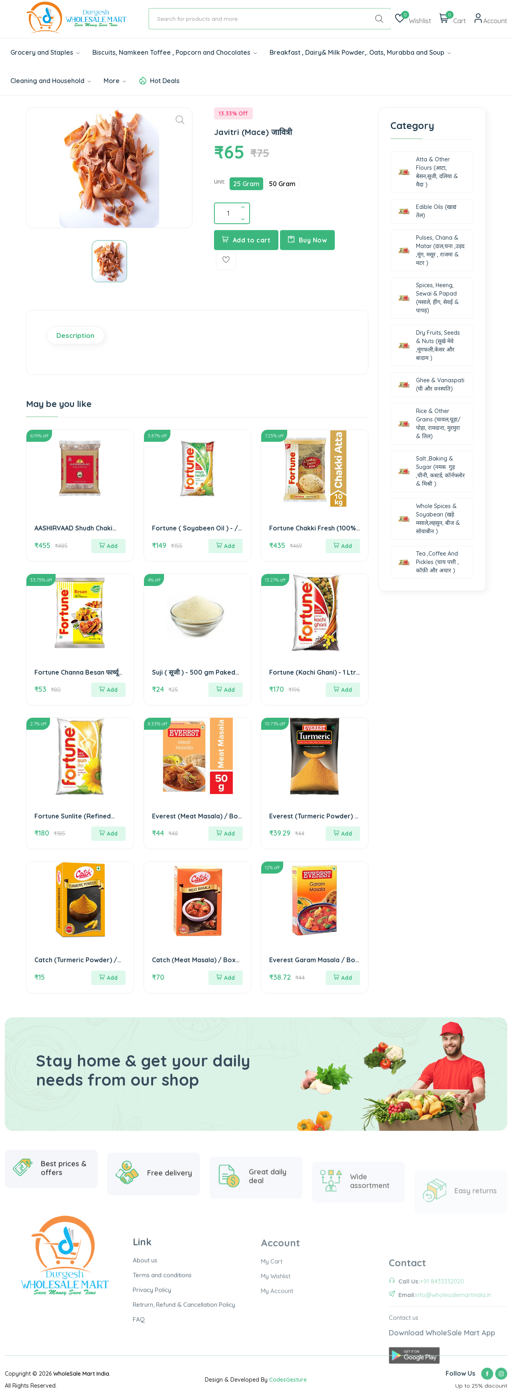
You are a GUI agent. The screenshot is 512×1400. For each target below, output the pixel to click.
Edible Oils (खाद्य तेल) (427, 211)
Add (108, 546)
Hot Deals (165, 81)
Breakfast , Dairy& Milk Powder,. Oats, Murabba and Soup (360, 52)
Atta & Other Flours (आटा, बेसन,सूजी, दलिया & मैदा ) (428, 172)
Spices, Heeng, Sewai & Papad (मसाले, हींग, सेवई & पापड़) (428, 298)
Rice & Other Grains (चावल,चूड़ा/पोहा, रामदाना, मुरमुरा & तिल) (429, 423)
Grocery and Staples (45, 52)
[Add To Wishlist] (226, 260)
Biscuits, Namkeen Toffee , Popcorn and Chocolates (174, 52)
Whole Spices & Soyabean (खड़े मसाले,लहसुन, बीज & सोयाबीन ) (429, 518)
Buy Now (307, 240)
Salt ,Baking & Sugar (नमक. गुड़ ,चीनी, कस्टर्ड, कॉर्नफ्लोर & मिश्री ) (431, 471)
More (115, 81)
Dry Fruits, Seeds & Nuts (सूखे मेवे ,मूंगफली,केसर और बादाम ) (429, 345)
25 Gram (246, 184)
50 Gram (282, 184)
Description (75, 335)
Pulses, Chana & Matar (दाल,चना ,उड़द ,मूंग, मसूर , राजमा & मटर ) (431, 250)
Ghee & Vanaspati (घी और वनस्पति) (431, 384)
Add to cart (246, 240)
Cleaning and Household (50, 81)
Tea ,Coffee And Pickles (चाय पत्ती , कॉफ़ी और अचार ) (428, 562)
